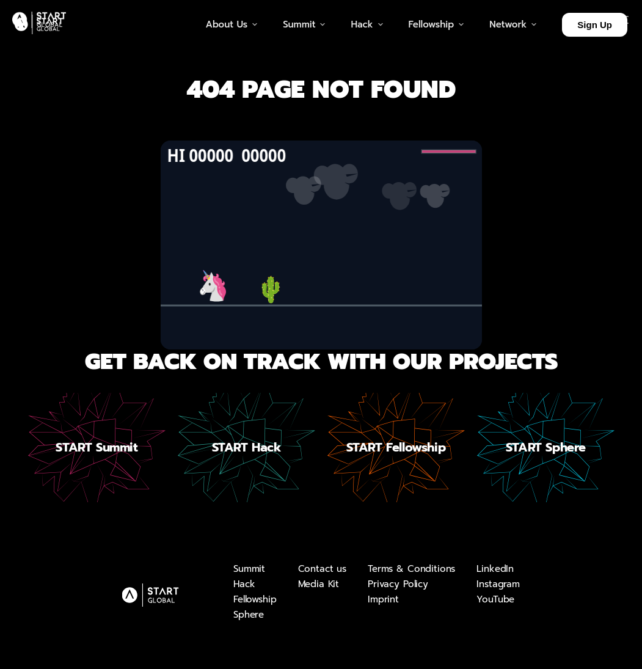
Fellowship (255, 599)
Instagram (498, 584)
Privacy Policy (398, 584)
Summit (249, 569)
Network (513, 24)
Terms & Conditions (411, 569)
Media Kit (319, 584)
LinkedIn (495, 569)
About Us (232, 24)
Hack (244, 584)
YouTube (495, 599)
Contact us (322, 569)
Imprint (383, 599)
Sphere (248, 614)
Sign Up (594, 25)
